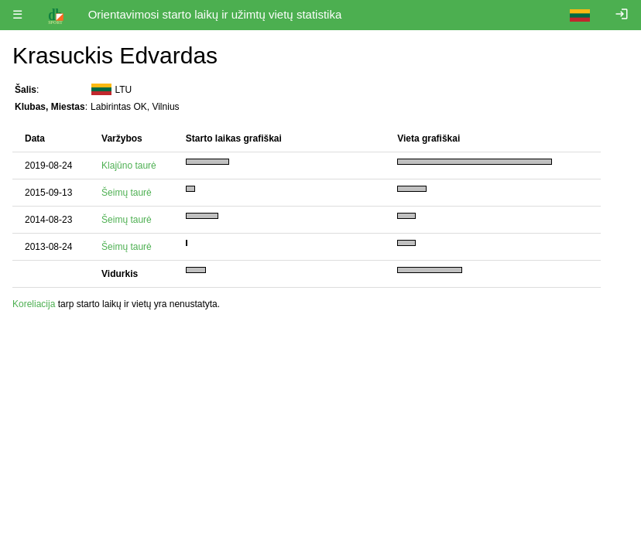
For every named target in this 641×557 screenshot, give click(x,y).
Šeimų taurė (126, 192)
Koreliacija (33, 304)
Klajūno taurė (128, 165)
